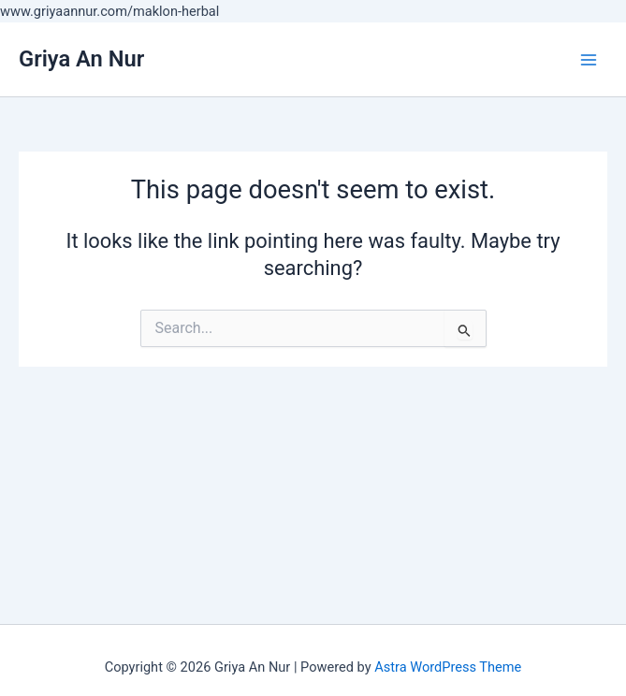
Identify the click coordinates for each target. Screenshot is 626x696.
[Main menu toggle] (588, 59)
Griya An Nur (81, 59)
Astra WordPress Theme (447, 667)
